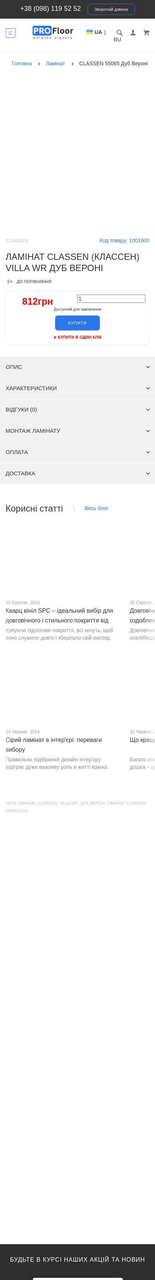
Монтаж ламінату (78, 431)
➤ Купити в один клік (77, 337)
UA (98, 32)
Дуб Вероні (92, 803)
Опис (78, 367)
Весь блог (96, 508)
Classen (17, 240)
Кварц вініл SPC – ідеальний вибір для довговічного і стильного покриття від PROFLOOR (59, 620)
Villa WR (68, 803)
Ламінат (27, 803)
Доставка (78, 473)
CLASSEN (47, 803)
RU (117, 40)
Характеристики (78, 388)
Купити (77, 323)
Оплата (78, 452)
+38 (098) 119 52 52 (50, 8)
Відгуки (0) (78, 409)
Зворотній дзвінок (111, 9)
